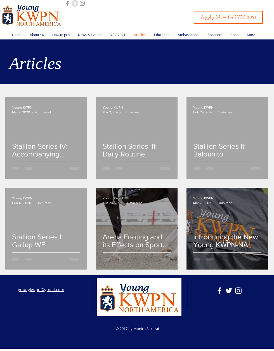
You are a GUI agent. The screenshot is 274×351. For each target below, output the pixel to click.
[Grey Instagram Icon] (82, 3)
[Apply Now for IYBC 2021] (228, 17)
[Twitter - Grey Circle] (75, 3)
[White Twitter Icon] (229, 290)
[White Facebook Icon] (219, 290)
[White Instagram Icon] (238, 290)
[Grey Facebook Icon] (67, 3)
